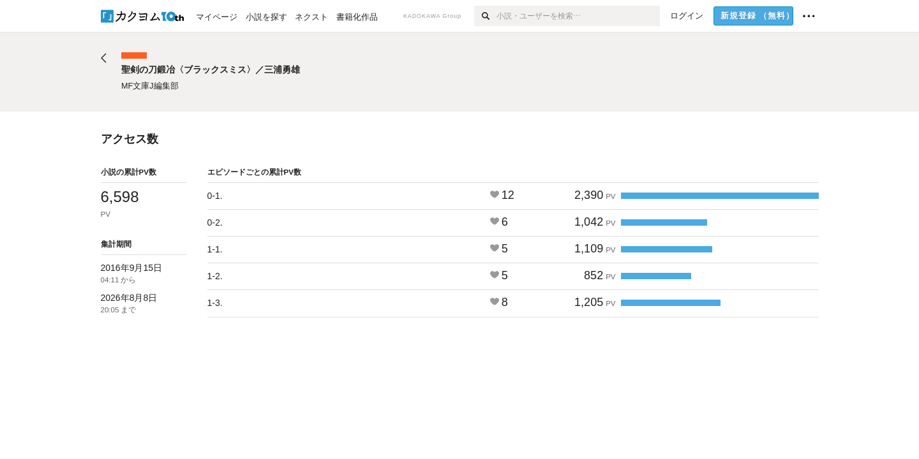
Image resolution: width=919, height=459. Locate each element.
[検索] (485, 16)
